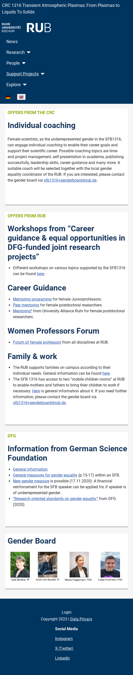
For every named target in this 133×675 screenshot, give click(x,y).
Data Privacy (81, 619)
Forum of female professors (37, 342)
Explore (13, 84)
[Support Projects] (42, 74)
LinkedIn (62, 658)
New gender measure (31, 481)
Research (15, 52)
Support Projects (22, 73)
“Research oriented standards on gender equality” (55, 498)
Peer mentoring (26, 305)
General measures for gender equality (45, 475)
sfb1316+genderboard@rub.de (70, 180)
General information (30, 469)
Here (36, 391)
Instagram (64, 638)
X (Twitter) (64, 648)
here (40, 273)
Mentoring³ (22, 311)
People (13, 63)
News (12, 41)
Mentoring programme (32, 299)
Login (67, 612)
